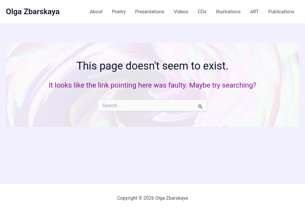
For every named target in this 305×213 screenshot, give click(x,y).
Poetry (119, 11)
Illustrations (228, 11)
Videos (181, 11)
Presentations (149, 11)
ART (254, 11)
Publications (281, 11)
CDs (202, 11)
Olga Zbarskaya (33, 11)
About (96, 11)
